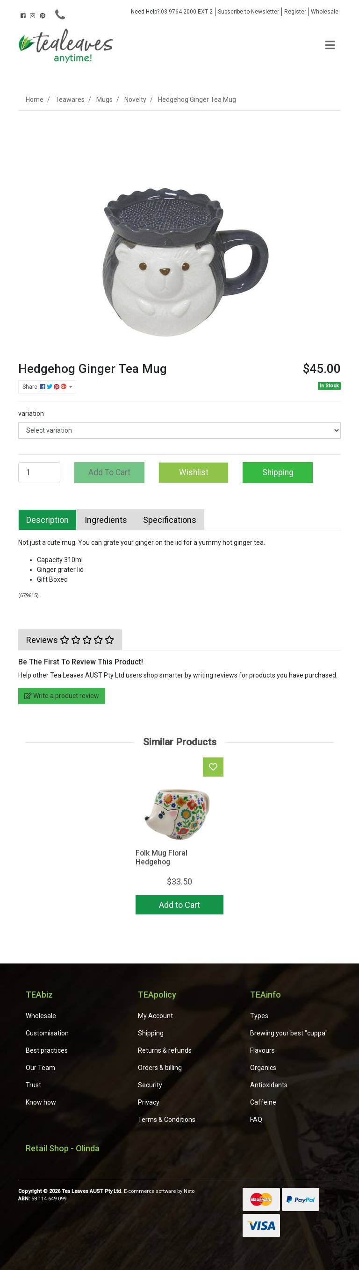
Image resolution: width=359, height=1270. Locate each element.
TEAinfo (265, 994)
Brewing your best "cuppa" (289, 1033)
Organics (263, 1067)
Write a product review (61, 695)
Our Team (40, 1067)
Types (259, 1016)
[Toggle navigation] (330, 45)
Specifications (169, 520)
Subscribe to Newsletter (248, 11)
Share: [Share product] (45, 387)
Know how (41, 1102)
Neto (189, 1191)
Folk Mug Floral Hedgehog (161, 857)
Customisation (47, 1033)
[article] (179, 838)
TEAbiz (39, 994)
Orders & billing (160, 1067)
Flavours (262, 1050)
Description (47, 520)
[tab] (47, 519)
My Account (155, 1016)
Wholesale (324, 11)
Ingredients (106, 520)
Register (295, 11)
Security (150, 1085)
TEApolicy (157, 994)
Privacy (148, 1102)
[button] (193, 472)
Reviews (70, 640)
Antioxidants (268, 1085)
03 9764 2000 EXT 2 (172, 11)
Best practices (47, 1050)
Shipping (278, 472)
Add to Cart (179, 905)
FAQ (256, 1119)
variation (31, 413)
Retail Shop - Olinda (63, 1148)
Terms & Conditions (166, 1119)
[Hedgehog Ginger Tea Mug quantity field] (39, 472)
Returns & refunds (165, 1050)
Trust (33, 1085)
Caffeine (263, 1102)
